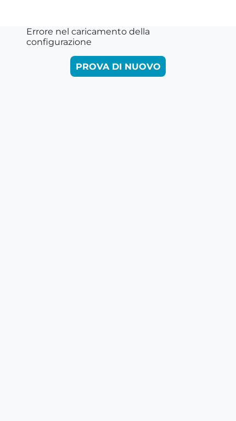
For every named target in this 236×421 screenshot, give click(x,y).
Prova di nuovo (118, 66)
